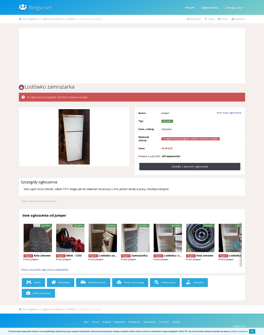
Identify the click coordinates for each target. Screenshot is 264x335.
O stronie (164, 322)
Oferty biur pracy (38, 293)
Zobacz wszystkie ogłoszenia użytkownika (44, 269)
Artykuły (107, 322)
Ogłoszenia (209, 8)
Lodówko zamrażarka (113, 255)
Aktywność (194, 18)
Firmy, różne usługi (130, 282)
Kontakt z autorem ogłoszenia (190, 166)
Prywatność (134, 322)
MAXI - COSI (73, 255)
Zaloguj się (234, 8)
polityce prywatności (239, 331)
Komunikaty (150, 322)
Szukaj (210, 18)
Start (86, 322)
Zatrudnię (194, 282)
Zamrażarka (139, 255)
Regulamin (238, 18)
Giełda (33, 282)
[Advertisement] (132, 56)
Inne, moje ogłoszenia (229, 112)
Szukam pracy (164, 282)
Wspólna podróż (93, 282)
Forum (190, 8)
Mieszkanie (60, 282)
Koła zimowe (42, 255)
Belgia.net (40, 7)
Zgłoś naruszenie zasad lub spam (39, 201)
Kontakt (176, 322)
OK (252, 331)
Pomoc (223, 18)
